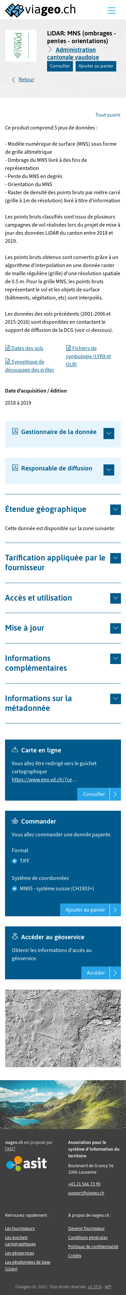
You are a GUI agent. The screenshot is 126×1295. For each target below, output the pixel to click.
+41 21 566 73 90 (84, 1183)
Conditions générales (88, 1237)
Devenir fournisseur (86, 1228)
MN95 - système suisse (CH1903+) (57, 888)
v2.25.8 (94, 1286)
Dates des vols (24, 348)
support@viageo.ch (86, 1193)
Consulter (60, 66)
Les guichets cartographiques (20, 1240)
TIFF (25, 861)
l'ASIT (10, 1148)
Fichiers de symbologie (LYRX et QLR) (88, 356)
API (108, 1286)
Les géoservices (19, 1253)
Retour (26, 79)
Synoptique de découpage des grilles (29, 366)
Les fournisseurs (20, 1228)
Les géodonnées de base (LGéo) (27, 1265)
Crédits (74, 1255)
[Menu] (111, 10)
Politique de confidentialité (93, 1246)
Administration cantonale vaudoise (73, 53)
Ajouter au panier (96, 66)
